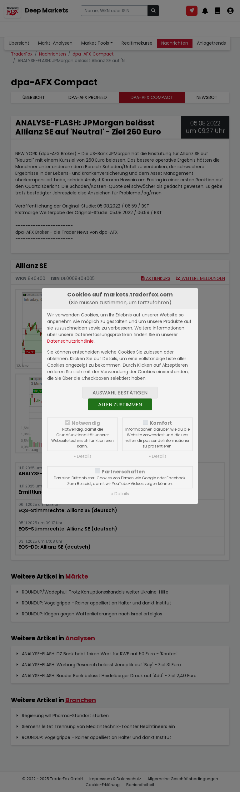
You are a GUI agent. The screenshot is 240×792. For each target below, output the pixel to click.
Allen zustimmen (120, 404)
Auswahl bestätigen (120, 392)
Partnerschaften (123, 471)
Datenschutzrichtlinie (70, 341)
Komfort (161, 423)
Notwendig (86, 423)
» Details (83, 456)
